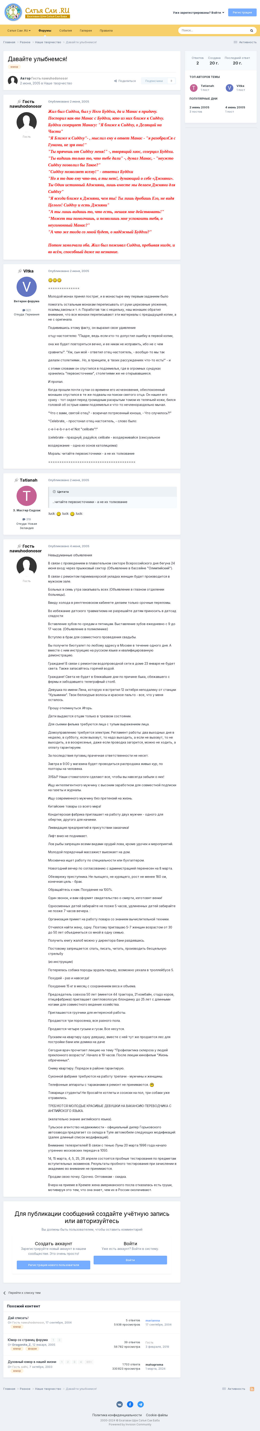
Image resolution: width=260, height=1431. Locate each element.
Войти (130, 1260)
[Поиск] (202, 30)
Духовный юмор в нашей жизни (32, 1362)
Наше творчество (58, 83)
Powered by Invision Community (130, 1424)
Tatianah (207, 86)
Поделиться (125, 81)
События (65, 30)
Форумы (45, 32)
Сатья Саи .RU (18, 30)
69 (89, 1362)
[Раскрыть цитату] (55, 491)
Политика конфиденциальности (117, 1415)
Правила (106, 30)
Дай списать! (18, 1318)
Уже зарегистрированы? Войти (198, 12)
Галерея (86, 30)
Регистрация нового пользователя (53, 1265)
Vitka (240, 86)
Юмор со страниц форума (28, 1340)
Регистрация (242, 12)
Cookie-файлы (157, 1415)
